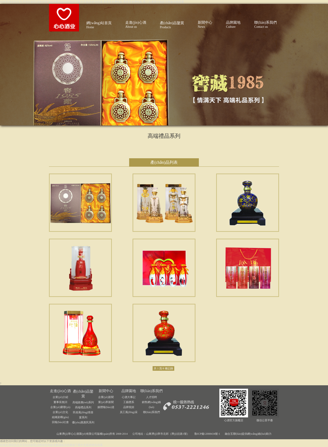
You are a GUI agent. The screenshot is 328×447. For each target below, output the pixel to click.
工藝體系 (128, 402)
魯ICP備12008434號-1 (207, 433)
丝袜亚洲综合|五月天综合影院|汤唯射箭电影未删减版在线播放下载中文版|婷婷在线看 (51, 445)
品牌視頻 (128, 407)
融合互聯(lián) (233, 433)
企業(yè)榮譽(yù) (60, 407)
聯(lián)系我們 (151, 391)
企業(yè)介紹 (60, 397)
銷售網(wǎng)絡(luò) (151, 405)
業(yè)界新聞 (105, 402)
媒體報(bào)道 (105, 407)
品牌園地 (128, 391)
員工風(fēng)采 (128, 412)
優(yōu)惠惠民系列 (83, 422)
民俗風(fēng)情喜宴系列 (83, 415)
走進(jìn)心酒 (60, 391)
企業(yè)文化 (60, 412)
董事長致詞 (60, 402)
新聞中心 (106, 391)
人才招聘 (151, 397)
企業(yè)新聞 (105, 397)
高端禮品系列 (83, 407)
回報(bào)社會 (60, 422)
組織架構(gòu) (60, 417)
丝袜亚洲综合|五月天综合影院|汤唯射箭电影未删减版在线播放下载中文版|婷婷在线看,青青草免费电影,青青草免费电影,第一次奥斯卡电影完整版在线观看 (92, 1)
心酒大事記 (129, 397)
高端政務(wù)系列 (83, 402)
